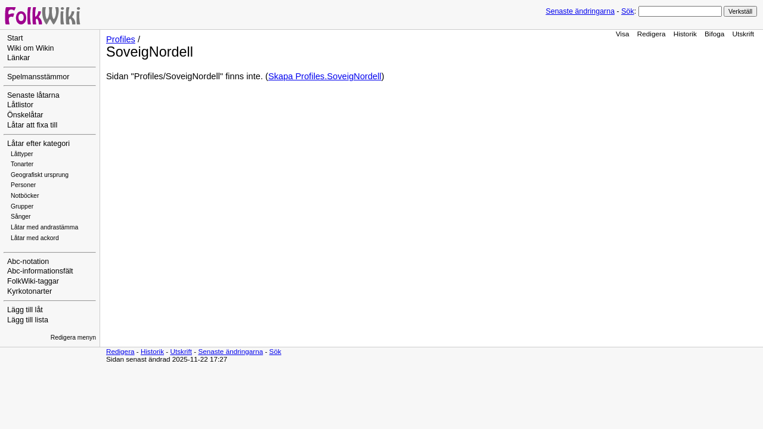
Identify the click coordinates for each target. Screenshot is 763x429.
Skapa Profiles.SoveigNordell (325, 76)
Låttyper (22, 154)
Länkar (18, 58)
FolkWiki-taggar (33, 281)
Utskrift (743, 34)
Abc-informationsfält (40, 271)
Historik (685, 34)
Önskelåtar (25, 115)
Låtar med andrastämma (44, 227)
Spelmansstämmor (38, 77)
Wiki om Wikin (30, 48)
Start (15, 38)
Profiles (120, 39)
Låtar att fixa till (32, 125)
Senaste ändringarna (580, 11)
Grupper (22, 206)
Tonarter (22, 164)
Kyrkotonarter (29, 291)
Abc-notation (28, 261)
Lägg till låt (25, 310)
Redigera (651, 34)
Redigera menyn (73, 337)
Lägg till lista (27, 320)
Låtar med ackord (35, 238)
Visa (622, 34)
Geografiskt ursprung (40, 175)
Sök (627, 11)
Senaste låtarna (33, 95)
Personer (23, 185)
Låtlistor (20, 105)
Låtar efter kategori (38, 143)
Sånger (21, 216)
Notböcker (25, 195)
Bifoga (714, 34)
